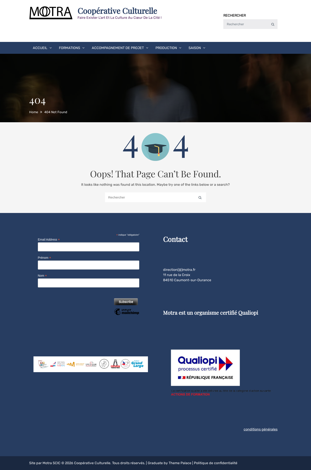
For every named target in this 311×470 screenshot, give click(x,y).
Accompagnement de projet (118, 48)
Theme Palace (180, 463)
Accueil (40, 48)
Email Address (49, 240)
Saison (195, 48)
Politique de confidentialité (215, 463)
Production (166, 48)
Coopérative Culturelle (117, 10)
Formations (69, 48)
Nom (42, 276)
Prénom (44, 258)
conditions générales (261, 429)
